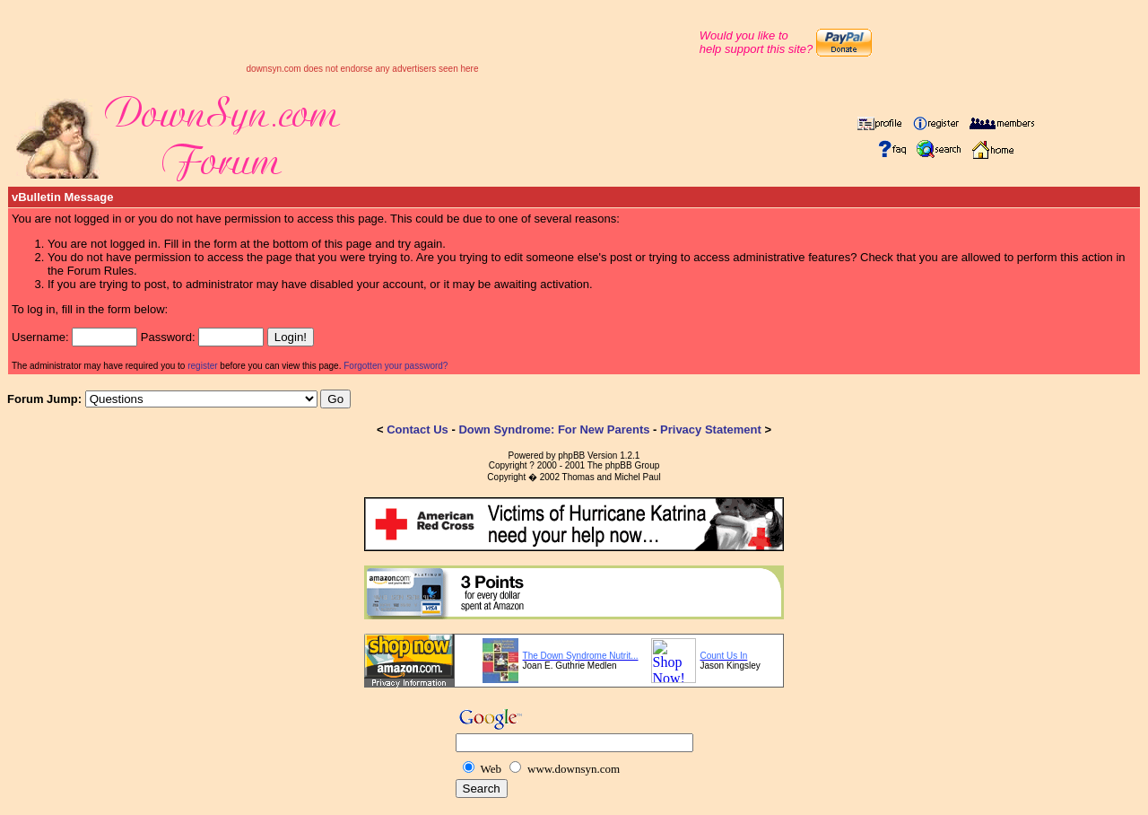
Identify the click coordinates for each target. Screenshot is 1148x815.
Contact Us (417, 429)
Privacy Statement (710, 429)
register (202, 366)
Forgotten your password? (396, 366)
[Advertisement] (362, 37)
